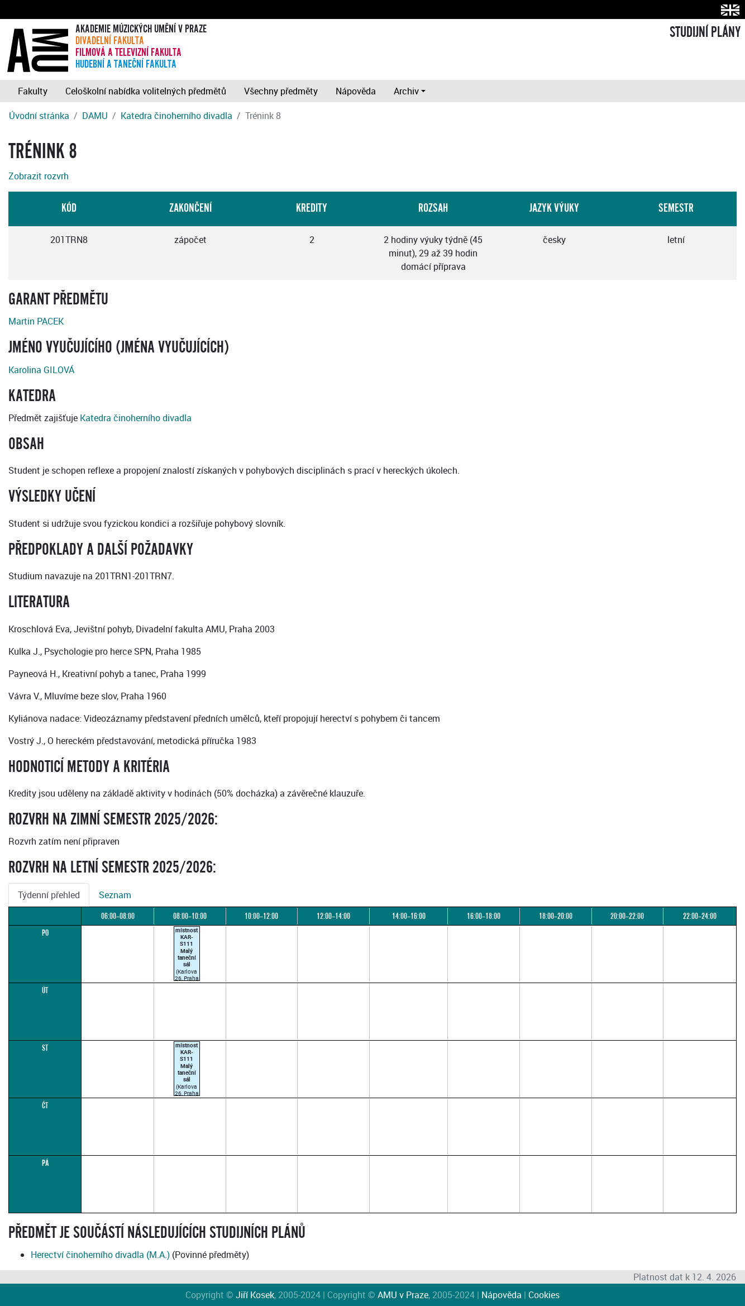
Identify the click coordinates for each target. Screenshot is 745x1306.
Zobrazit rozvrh (38, 176)
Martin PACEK (36, 321)
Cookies (544, 1295)
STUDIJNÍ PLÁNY (705, 32)
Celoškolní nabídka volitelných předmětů (145, 91)
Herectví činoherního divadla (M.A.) (100, 1254)
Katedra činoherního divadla (176, 115)
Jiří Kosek (255, 1295)
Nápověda (356, 91)
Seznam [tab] (115, 895)
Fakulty (32, 91)
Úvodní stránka (39, 115)
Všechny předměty (281, 91)
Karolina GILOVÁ (41, 370)
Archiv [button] (406, 91)
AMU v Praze (403, 1295)
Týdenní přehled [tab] (49, 895)
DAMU (95, 115)
